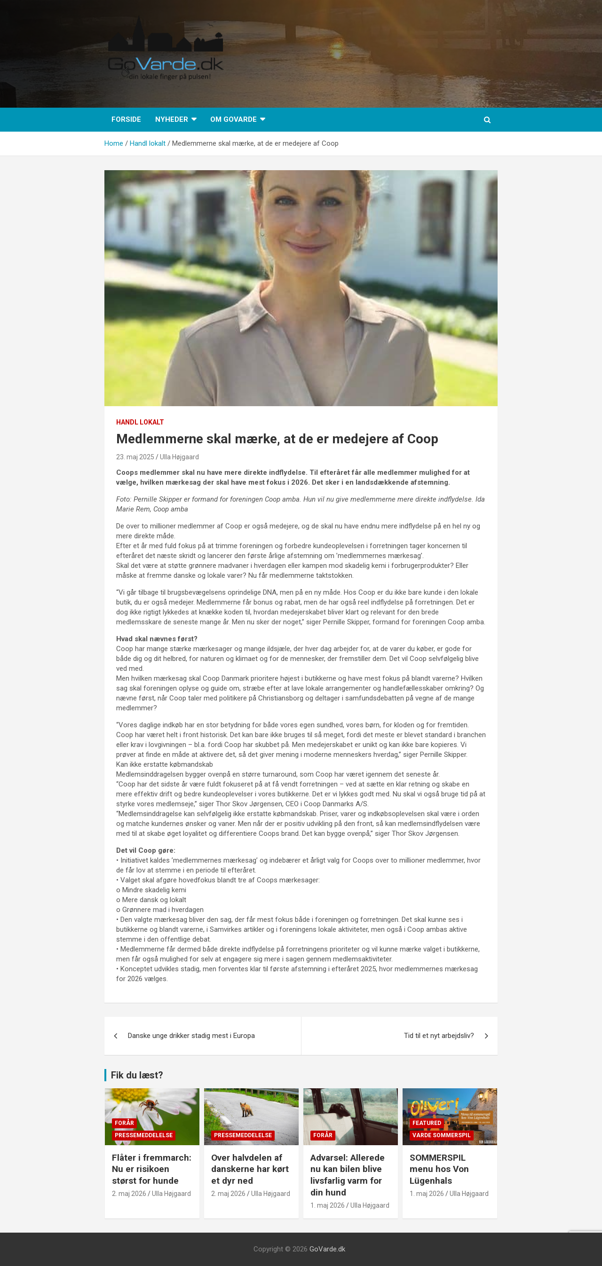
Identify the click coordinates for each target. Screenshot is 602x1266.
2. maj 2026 (129, 1193)
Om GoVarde (233, 119)
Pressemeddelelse (144, 1135)
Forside (126, 119)
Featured (426, 1123)
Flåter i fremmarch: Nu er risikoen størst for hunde (151, 1169)
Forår (124, 1123)
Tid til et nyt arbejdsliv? (439, 1035)
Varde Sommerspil (441, 1135)
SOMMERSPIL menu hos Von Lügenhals (439, 1169)
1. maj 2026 (327, 1205)
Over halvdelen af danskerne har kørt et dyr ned (250, 1169)
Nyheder (171, 119)
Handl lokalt (140, 422)
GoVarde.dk (327, 1249)
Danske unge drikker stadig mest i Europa (191, 1035)
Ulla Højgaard (179, 457)
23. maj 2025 (135, 457)
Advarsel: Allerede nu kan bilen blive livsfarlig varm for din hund (347, 1175)
